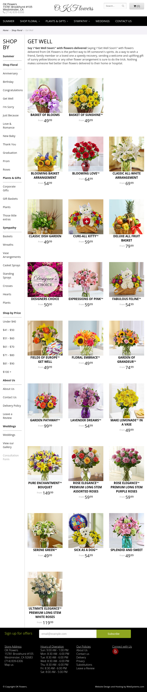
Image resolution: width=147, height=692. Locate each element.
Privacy (80, 661)
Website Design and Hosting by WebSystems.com (119, 686)
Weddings (102, 21)
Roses (6, 169)
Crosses (8, 286)
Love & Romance (9, 125)
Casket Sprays (11, 265)
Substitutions (84, 664)
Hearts (7, 294)
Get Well (8, 98)
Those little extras (9, 217)
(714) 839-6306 (13, 12)
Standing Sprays (8, 275)
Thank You (9, 144)
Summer (8, 21)
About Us (9, 380)
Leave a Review (7, 416)
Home (5, 30)
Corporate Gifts (9, 188)
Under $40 (9, 321)
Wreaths (8, 244)
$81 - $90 (8, 363)
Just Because (11, 115)
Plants (7, 207)
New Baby (9, 136)
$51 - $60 (8, 338)
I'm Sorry (8, 107)
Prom (6, 161)
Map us (9, 664)
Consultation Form (11, 457)
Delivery (81, 657)
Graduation (10, 152)
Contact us (82, 654)
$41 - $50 (8, 330)
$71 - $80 (8, 355)
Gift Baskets (10, 198)
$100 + (7, 372)
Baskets (7, 236)
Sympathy (80, 21)
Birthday (8, 82)
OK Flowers (73, 8)
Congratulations (12, 90)
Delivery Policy (12, 405)
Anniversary (10, 73)
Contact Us (123, 21)
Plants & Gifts (56, 21)
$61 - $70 (8, 346)
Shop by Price (12, 313)
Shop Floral (29, 21)
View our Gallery (8, 445)
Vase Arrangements (12, 255)
